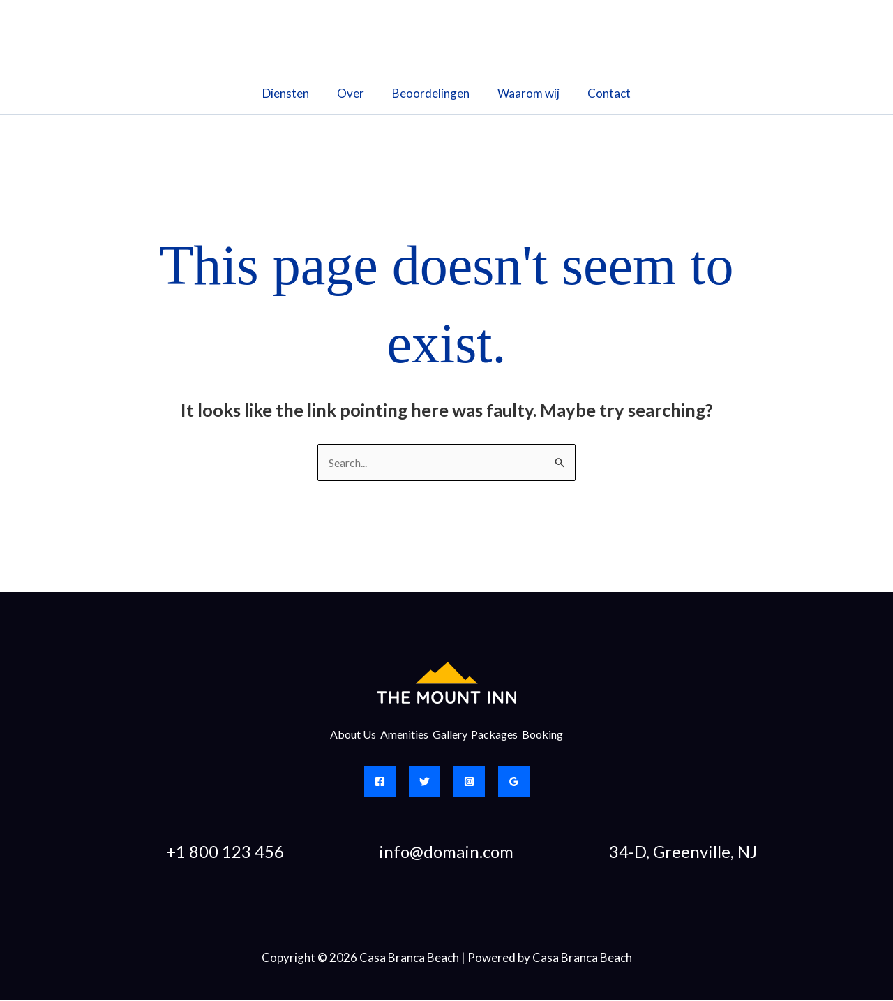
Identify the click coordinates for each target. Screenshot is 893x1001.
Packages (506, 735)
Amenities (392, 735)
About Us (330, 735)
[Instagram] (469, 783)
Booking (566, 735)
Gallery (450, 735)
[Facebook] (380, 783)
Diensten (294, 93)
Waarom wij (524, 93)
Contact (600, 93)
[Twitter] (424, 783)
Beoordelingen (431, 93)
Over (354, 93)
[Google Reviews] (514, 783)
